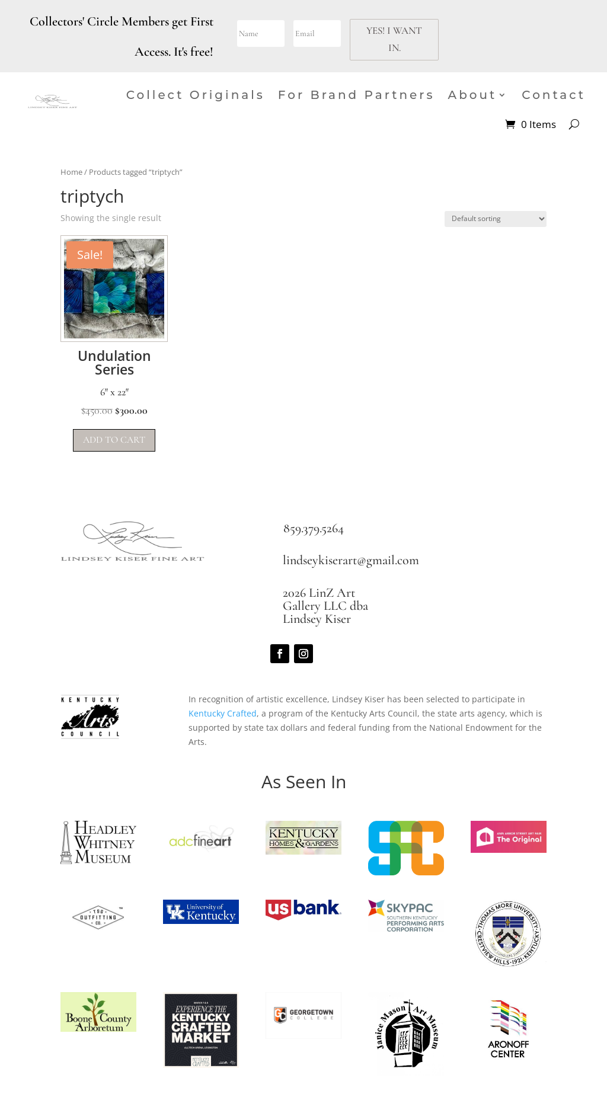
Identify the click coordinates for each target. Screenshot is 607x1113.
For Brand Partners (356, 95)
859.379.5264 (313, 528)
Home (71, 172)
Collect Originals (195, 95)
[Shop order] (496, 219)
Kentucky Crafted (223, 713)
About (472, 95)
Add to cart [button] (114, 440)
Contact (554, 95)
